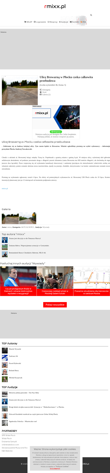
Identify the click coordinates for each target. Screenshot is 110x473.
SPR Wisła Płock (8, 435)
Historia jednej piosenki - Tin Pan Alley (24, 393)
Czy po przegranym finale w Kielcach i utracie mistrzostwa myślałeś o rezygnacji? (18, 291)
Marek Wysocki (15, 349)
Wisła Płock (7, 438)
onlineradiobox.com (10, 445)
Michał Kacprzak (15, 378)
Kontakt (74, 22)
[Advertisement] (55, 49)
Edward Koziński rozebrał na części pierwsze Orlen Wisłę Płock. (33, 414)
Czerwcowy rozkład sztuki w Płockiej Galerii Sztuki (55, 292)
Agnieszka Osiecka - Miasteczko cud (23, 421)
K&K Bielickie (7, 451)
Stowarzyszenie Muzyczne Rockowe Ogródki (21, 448)
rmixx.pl (5, 188)
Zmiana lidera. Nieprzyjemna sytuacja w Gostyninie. (29, 246)
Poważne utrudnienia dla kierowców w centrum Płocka (92, 292)
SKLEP (28, 22)
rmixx (9, 227)
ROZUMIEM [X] (55, 469)
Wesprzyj (52, 22)
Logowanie (40, 22)
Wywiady (46, 227)
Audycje (63, 22)
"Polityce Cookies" (62, 466)
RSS (83, 22)
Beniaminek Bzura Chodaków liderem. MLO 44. (27, 253)
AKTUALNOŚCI (27, 227)
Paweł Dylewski (15, 363)
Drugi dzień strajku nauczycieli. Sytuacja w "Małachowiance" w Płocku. (36, 407)
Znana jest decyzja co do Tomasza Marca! (25, 238)
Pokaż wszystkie (55, 304)
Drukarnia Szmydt (9, 442)
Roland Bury (14, 370)
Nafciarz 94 (13, 356)
